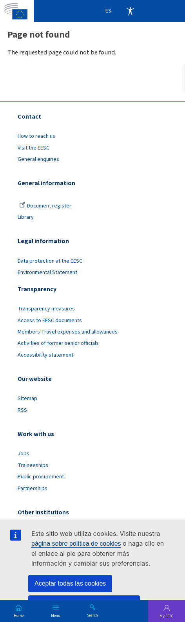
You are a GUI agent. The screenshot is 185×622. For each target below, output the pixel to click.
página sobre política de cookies (76, 543)
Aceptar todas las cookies (70, 583)
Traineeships (33, 465)
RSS (22, 410)
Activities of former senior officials (58, 343)
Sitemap (27, 398)
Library (26, 217)
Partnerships (32, 488)
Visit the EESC (33, 148)
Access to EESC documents (50, 321)
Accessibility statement (45, 355)
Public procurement (41, 477)
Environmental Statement (47, 272)
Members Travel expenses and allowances (68, 332)
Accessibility (130, 11)
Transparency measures (46, 309)
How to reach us (36, 136)
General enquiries (38, 159)
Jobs (23, 454)
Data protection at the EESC (50, 261)
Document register (45, 206)
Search (92, 615)
